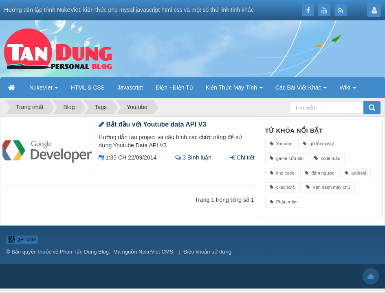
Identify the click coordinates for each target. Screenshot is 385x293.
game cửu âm (287, 158)
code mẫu (327, 158)
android (355, 173)
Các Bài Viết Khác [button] (301, 87)
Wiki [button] (347, 87)
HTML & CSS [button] (87, 87)
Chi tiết (242, 157)
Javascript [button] (130, 87)
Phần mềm (284, 201)
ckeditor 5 (283, 187)
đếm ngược (319, 173)
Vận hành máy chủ (328, 187)
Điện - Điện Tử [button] (174, 87)
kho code (282, 173)
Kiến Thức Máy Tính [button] (234, 87)
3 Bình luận (193, 157)
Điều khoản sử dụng (207, 252)
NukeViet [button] (43, 87)
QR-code (22, 240)
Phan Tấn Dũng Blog (84, 252)
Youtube (281, 143)
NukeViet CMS (156, 252)
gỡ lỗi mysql (318, 143)
